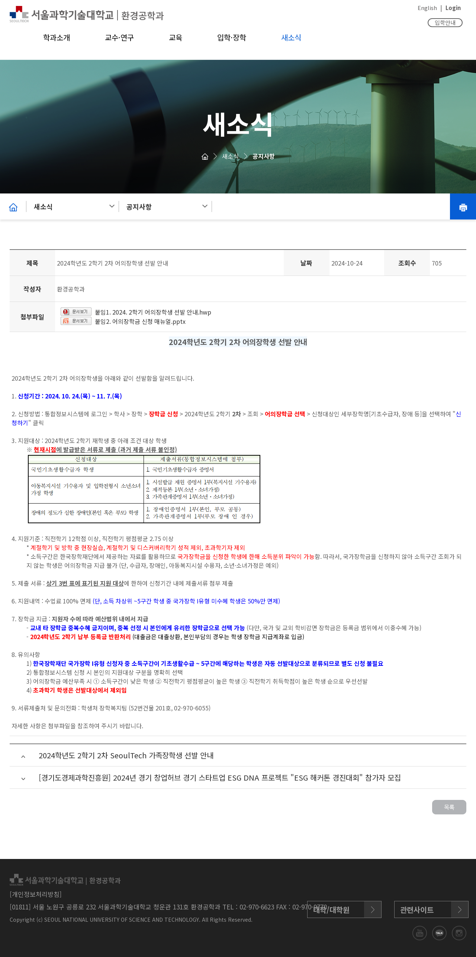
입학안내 (445, 22)
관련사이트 (417, 909)
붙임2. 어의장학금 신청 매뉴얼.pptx (140, 321)
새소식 (291, 37)
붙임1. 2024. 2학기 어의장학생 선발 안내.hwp (153, 311)
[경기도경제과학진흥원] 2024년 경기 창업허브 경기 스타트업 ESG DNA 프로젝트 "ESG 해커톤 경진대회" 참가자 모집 (220, 777)
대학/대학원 (331, 909)
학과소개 (56, 37)
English (427, 8)
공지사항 (264, 156)
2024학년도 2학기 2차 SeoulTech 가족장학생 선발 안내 (126, 755)
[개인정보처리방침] (36, 894)
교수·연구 (119, 37)
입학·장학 (231, 37)
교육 (175, 37)
